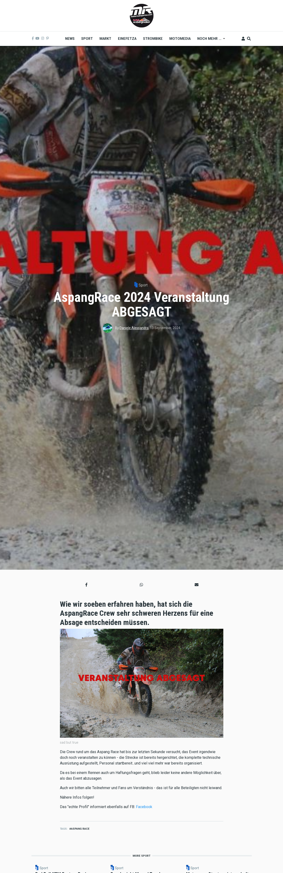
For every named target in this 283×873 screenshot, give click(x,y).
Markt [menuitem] (105, 39)
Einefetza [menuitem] (127, 39)
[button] (86, 584)
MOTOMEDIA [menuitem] (180, 39)
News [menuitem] (70, 39)
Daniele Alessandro (134, 328)
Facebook (144, 807)
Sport (143, 285)
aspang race (80, 828)
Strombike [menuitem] (153, 39)
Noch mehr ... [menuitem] (209, 40)
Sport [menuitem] (87, 39)
